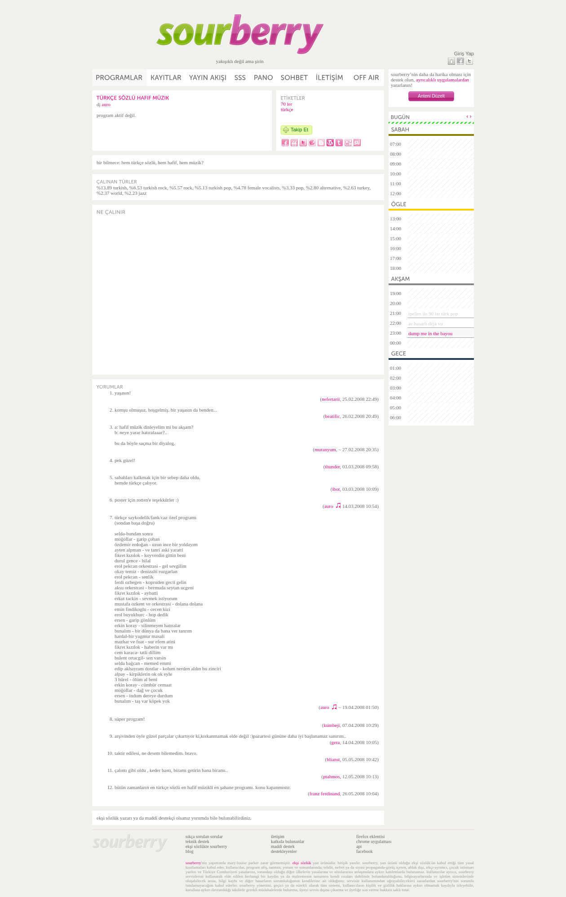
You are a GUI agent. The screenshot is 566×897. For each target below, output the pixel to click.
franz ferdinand (325, 793)
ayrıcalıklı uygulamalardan (442, 79)
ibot (336, 489)
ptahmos (331, 776)
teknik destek (197, 841)
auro (106, 104)
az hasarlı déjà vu (425, 323)
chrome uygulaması (374, 841)
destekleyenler (284, 851)
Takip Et (299, 129)
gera (336, 742)
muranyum (325, 449)
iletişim (277, 836)
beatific (332, 416)
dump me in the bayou (430, 333)
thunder (332, 466)
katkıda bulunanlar (288, 841)
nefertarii (331, 399)
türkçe (287, 109)
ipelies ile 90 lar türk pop (433, 313)
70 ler (286, 104)
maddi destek (283, 846)
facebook (364, 851)
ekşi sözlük (301, 863)
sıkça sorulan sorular (204, 836)
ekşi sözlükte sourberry (206, 846)
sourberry (193, 863)
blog (190, 851)
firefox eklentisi (370, 836)
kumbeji (331, 725)
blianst (333, 759)
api (359, 846)
